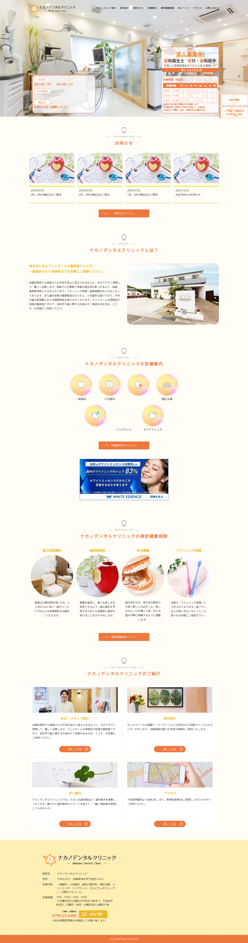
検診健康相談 (167, 8)
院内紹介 (124, 8)
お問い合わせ (212, 8)
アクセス (197, 8)
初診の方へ (138, 8)
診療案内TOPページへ (124, 445)
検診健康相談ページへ (124, 637)
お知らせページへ (124, 213)
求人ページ (183, 8)
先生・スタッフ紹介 (106, 8)
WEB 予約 (96, 914)
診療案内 (152, 8)
